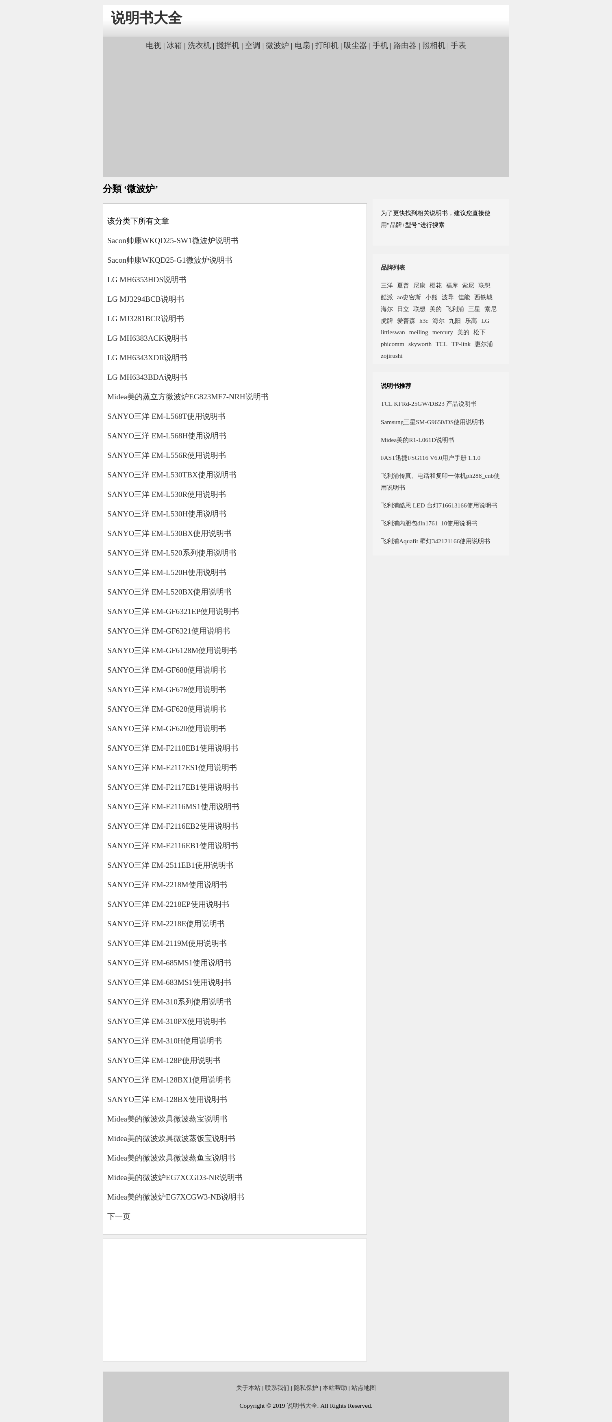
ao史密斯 (409, 297)
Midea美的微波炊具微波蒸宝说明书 (167, 1119)
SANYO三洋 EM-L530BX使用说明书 (169, 533)
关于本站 (248, 1387)
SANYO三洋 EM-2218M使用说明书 (167, 884)
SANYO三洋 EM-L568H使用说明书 (166, 435)
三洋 (387, 285)
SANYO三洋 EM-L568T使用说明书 (166, 416)
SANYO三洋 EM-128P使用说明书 (164, 1060)
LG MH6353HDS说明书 (147, 279)
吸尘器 (355, 45)
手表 (458, 45)
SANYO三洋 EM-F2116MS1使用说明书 (173, 806)
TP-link (461, 343)
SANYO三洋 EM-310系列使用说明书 (169, 1001)
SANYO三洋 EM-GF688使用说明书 (166, 670)
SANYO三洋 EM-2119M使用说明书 (167, 943)
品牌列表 (393, 267)
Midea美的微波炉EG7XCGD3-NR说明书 (175, 1177)
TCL (441, 343)
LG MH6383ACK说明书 (147, 338)
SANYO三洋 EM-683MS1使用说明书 (169, 982)
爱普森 (406, 320)
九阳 (455, 320)
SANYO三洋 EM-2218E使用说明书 (166, 923)
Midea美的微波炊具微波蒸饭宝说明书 (171, 1138)
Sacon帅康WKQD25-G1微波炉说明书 (169, 260)
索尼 (468, 285)
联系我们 (277, 1387)
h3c (423, 320)
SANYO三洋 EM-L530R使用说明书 (166, 494)
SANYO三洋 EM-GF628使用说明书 (166, 709)
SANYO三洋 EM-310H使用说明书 (164, 1041)
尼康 (419, 285)
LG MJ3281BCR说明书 (145, 318)
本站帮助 (335, 1387)
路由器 (405, 45)
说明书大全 (146, 18)
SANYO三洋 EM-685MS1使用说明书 (169, 962)
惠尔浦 (484, 343)
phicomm (392, 343)
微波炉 (277, 45)
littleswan (393, 332)
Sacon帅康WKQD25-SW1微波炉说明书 (173, 240)
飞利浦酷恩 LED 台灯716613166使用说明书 (439, 505)
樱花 (436, 285)
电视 (153, 45)
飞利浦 (455, 308)
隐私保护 (306, 1387)
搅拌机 (227, 45)
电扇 (302, 45)
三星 (474, 308)
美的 (436, 308)
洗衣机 (199, 45)
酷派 (387, 297)
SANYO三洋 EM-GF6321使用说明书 (168, 631)
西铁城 (483, 297)
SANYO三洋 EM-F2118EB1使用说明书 (172, 748)
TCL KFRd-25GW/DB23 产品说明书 (429, 403)
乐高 (471, 320)
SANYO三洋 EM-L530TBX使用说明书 (172, 474)
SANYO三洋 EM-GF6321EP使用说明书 (173, 611)
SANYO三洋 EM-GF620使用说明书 (166, 728)
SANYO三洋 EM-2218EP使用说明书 (168, 904)
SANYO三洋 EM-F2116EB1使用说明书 (172, 845)
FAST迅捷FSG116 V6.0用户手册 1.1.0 (430, 457)
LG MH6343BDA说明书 (147, 377)
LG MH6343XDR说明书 (147, 357)
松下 (479, 332)
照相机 (433, 45)
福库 (452, 285)
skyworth (420, 343)
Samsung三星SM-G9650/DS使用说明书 (432, 421)
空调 (252, 45)
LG (485, 320)
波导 (448, 297)
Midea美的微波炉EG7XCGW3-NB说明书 (175, 1197)
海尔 (387, 308)
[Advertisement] (306, 113)
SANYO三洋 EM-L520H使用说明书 (166, 572)
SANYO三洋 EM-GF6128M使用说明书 (172, 650)
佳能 (464, 297)
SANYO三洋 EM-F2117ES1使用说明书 (172, 767)
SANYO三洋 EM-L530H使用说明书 (166, 514)
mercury (442, 332)
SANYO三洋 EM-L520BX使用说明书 (169, 592)
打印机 (327, 45)
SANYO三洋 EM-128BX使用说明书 (167, 1099)
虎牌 (387, 320)
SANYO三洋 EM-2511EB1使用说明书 (170, 865)
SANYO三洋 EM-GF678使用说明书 (166, 689)
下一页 (118, 1216)
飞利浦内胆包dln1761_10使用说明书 (429, 523)
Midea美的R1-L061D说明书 (417, 439)
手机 (380, 45)
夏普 (403, 285)
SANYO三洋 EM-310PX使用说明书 (166, 1021)
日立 (403, 308)
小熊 (431, 297)
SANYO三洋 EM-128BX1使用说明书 (169, 1080)
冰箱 (174, 45)
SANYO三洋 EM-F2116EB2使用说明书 (172, 826)
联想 (484, 285)
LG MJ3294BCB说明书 (145, 299)
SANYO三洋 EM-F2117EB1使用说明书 (172, 787)
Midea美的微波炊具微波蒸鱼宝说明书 (171, 1158)
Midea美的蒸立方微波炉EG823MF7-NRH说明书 (188, 396)
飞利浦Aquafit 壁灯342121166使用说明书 (435, 541)
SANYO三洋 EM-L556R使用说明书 (166, 455)
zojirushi (392, 355)
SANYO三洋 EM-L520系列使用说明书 (172, 553)
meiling (418, 332)
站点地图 (364, 1387)
